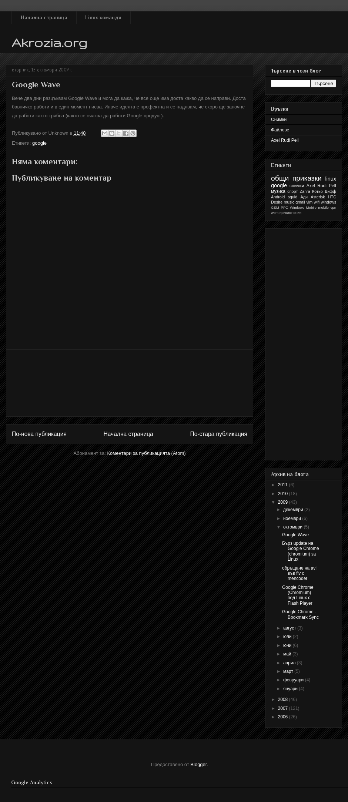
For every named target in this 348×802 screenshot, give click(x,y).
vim (309, 202)
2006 (283, 716)
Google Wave (295, 534)
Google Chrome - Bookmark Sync (300, 614)
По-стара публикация (218, 434)
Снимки (279, 119)
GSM (275, 207)
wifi (317, 202)
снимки (297, 185)
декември (293, 509)
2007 (283, 708)
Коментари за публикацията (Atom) (146, 453)
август (290, 628)
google (39, 143)
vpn (333, 207)
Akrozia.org (49, 42)
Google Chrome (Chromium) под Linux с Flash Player (298, 595)
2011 (283, 484)
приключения (290, 213)
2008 (283, 699)
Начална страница (44, 17)
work (274, 213)
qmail (300, 202)
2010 (283, 493)
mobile (323, 207)
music (289, 202)
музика (278, 191)
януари (291, 688)
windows (328, 202)
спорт (292, 191)
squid (292, 197)
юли (288, 636)
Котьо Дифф (324, 191)
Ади (304, 197)
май (287, 654)
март (288, 671)
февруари (294, 679)
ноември (292, 518)
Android (278, 197)
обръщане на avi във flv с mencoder (299, 573)
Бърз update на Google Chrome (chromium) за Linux (300, 551)
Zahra (305, 191)
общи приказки (296, 178)
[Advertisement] (130, 383)
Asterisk (318, 197)
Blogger (198, 764)
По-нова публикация (39, 434)
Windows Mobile (303, 207)
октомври (293, 527)
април (290, 662)
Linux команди (103, 17)
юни (288, 645)
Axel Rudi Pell (285, 140)
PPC (284, 207)
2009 (283, 502)
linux (330, 179)
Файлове (280, 129)
